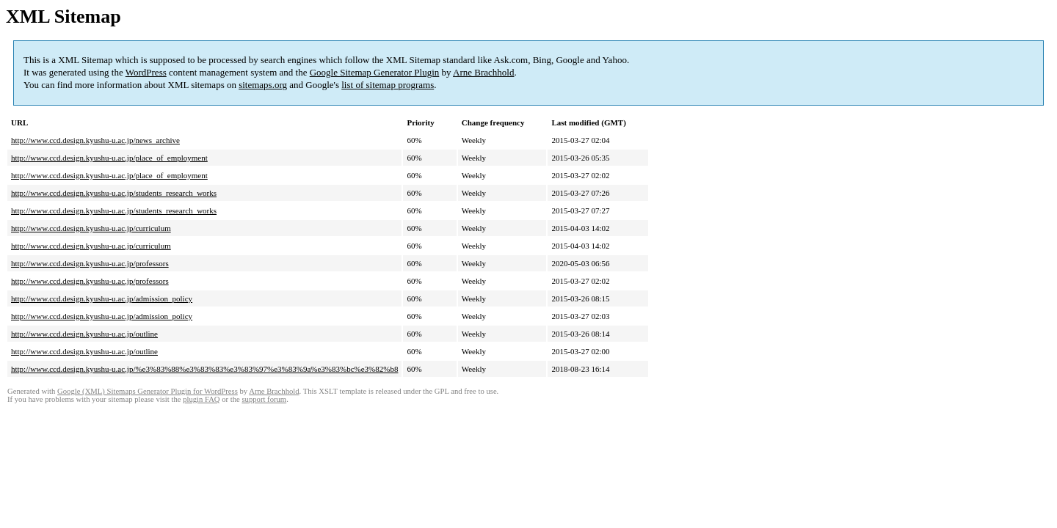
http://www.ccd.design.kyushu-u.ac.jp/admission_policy (101, 298)
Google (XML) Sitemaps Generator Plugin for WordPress (147, 391)
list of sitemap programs (387, 84)
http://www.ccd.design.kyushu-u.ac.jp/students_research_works (114, 192)
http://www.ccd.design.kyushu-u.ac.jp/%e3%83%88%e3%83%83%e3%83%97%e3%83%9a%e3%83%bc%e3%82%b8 (204, 368)
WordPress (146, 72)
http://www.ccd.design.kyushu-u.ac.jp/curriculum (91, 228)
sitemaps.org (263, 84)
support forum (263, 399)
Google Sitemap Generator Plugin (375, 72)
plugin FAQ (201, 399)
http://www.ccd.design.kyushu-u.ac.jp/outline (84, 333)
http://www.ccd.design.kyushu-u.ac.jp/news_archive (95, 140)
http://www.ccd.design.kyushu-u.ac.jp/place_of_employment (109, 157)
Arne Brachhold (483, 72)
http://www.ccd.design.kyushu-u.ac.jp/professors (90, 263)
